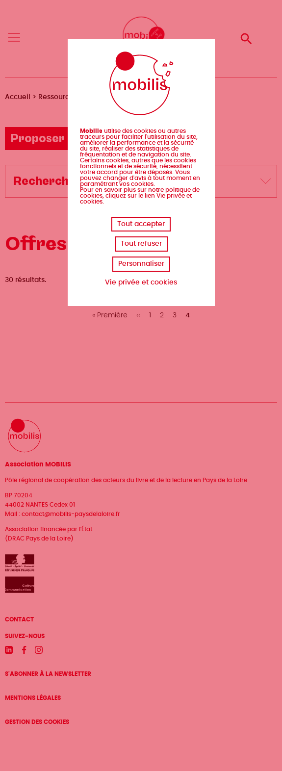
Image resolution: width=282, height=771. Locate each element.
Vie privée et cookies (141, 282)
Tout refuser (141, 243)
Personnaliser (141, 263)
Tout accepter (141, 224)
